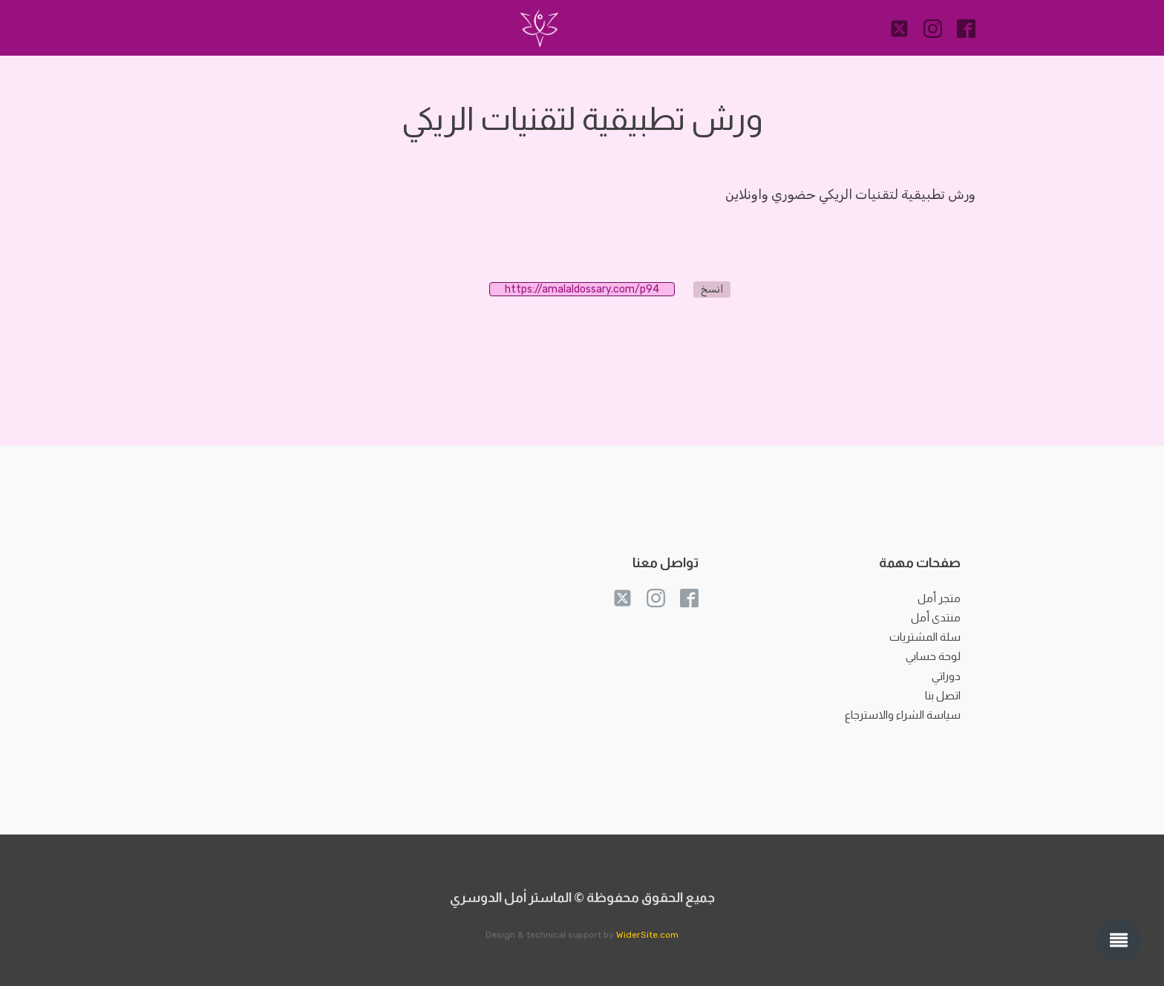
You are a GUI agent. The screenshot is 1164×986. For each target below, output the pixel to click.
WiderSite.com (647, 935)
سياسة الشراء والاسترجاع (903, 714)
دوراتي (946, 676)
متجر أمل (939, 598)
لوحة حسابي (933, 656)
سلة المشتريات (925, 636)
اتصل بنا (943, 695)
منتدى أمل (936, 617)
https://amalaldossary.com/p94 (590, 289)
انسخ (712, 289)
